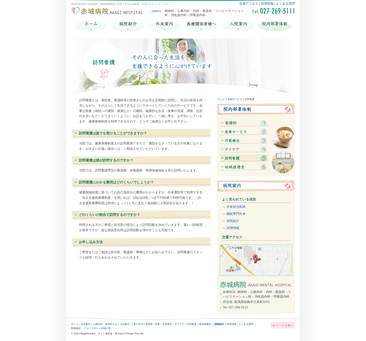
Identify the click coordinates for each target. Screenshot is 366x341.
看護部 (149, 324)
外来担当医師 (236, 207)
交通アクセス (248, 3)
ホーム (220, 99)
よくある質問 (285, 3)
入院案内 (124, 324)
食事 (157, 324)
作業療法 (167, 324)
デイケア (179, 324)
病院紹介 (233, 221)
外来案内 (86, 324)
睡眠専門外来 (236, 214)
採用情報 (267, 3)
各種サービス (234, 99)
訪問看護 (191, 324)
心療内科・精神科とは (105, 324)
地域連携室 (205, 324)
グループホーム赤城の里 (97, 328)
